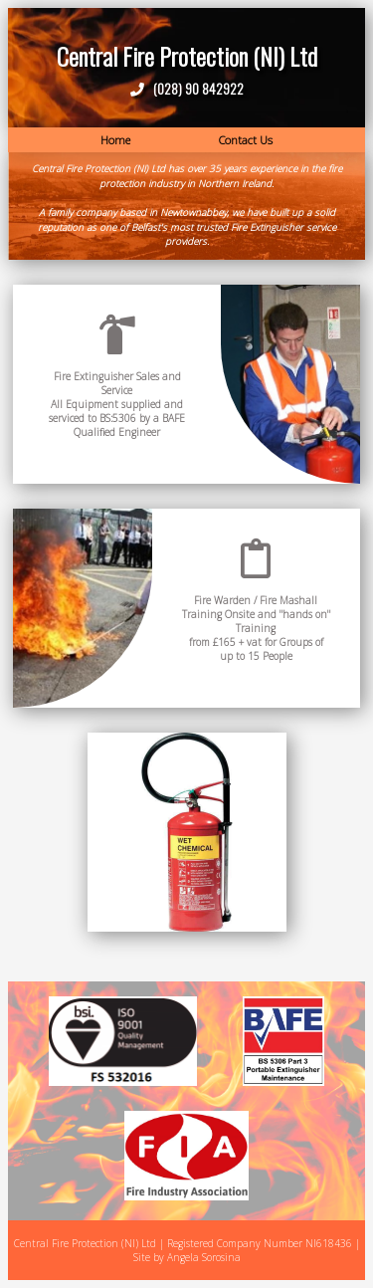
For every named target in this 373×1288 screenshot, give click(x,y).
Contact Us (246, 139)
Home (115, 139)
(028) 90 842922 (195, 88)
